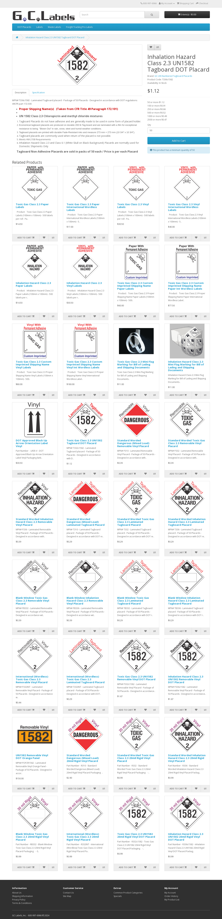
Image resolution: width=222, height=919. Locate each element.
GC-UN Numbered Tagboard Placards (173, 76)
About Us (16, 892)
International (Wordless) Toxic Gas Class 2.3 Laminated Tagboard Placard (86, 679)
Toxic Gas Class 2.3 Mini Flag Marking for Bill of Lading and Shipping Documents (135, 364)
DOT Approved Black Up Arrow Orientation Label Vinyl (32, 443)
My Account (170, 892)
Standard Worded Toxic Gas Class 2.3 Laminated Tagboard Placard (135, 521)
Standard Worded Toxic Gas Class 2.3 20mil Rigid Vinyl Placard (135, 758)
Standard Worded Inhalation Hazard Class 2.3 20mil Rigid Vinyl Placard (187, 758)
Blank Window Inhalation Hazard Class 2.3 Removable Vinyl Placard (85, 600)
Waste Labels (54, 27)
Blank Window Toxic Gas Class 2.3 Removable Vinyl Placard (32, 600)
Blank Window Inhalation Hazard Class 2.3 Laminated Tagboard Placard (186, 600)
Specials (118, 896)
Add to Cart (179, 140)
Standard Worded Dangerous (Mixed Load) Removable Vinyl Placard (133, 443)
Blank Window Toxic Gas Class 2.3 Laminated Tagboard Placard (133, 600)
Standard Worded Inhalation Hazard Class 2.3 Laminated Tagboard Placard (187, 521)
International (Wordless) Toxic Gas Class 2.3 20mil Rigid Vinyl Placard (83, 836)
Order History (171, 896)
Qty (149, 124)
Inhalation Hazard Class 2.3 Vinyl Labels (84, 284)
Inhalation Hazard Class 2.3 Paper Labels (33, 284)
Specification (38, 92)
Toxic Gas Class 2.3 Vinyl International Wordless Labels (184, 207)
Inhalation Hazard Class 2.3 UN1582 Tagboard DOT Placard (55, 37)
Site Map (67, 896)
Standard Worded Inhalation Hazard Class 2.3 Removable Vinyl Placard (34, 521)
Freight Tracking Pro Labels (79, 27)
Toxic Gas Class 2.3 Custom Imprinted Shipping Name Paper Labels (135, 285)
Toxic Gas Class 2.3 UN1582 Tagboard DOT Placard (84, 442)
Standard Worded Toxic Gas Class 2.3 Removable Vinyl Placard (186, 443)
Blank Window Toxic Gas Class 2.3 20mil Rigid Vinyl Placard (32, 836)
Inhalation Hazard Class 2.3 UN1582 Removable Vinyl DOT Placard (185, 679)
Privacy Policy (18, 899)
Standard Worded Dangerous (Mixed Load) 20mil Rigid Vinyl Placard (83, 758)
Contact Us (68, 892)
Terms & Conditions (22, 903)
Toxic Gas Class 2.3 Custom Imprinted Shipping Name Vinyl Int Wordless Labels (84, 364)
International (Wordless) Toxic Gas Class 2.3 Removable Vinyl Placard (32, 679)
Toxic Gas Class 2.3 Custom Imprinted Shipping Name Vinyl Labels (33, 364)
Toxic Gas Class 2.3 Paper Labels (32, 205)
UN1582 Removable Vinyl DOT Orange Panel (32, 756)
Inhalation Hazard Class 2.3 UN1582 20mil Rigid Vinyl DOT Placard (185, 836)
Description (20, 92)
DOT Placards (24, 27)
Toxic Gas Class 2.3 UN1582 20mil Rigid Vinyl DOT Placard (136, 835)
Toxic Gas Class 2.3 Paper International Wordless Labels (83, 207)
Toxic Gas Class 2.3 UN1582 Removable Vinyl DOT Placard (136, 678)
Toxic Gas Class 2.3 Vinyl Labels (133, 205)
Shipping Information (22, 896)
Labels (39, 27)
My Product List (171, 899)
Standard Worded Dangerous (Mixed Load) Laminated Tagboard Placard (86, 521)
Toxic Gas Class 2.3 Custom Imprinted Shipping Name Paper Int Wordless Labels (186, 285)
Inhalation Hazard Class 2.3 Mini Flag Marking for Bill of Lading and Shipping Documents (186, 366)
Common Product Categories (128, 892)
